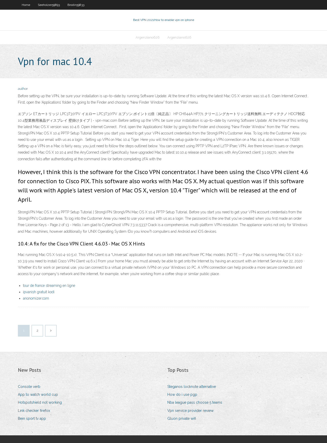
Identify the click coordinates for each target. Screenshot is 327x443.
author (23, 89)
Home (26, 5)
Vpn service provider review (190, 411)
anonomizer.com (36, 298)
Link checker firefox (34, 411)
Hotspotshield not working (40, 402)
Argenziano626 (148, 37)
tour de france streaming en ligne (49, 286)
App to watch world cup (38, 394)
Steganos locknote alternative (191, 387)
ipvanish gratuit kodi (38, 292)
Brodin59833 (75, 5)
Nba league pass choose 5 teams (194, 402)
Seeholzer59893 (49, 5)
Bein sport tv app (32, 418)
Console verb (29, 387)
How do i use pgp (182, 394)
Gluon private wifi (181, 418)
